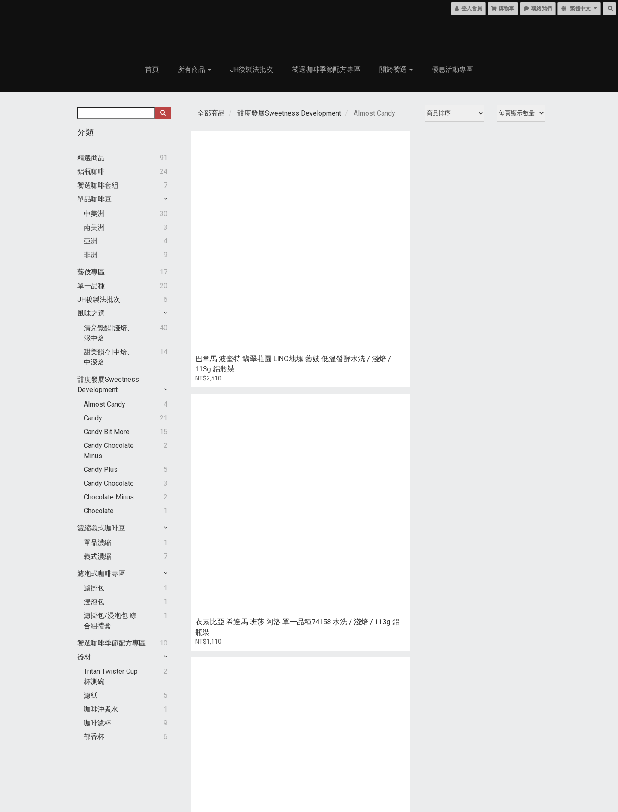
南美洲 (94, 227)
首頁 (152, 69)
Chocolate (99, 511)
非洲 (90, 255)
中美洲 (94, 214)
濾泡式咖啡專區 (101, 573)
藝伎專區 (91, 272)
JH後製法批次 (251, 69)
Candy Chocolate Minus (109, 450)
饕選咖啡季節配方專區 (326, 69)
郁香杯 (94, 737)
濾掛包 (94, 588)
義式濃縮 (97, 556)
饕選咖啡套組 (97, 185)
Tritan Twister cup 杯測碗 (111, 676)
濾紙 (90, 695)
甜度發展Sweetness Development (289, 113)
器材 (84, 657)
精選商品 (91, 158)
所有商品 (194, 69)
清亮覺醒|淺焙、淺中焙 (109, 333)
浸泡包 (94, 602)
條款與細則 (96, 795)
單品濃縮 (97, 542)
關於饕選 (396, 69)
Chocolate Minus (109, 497)
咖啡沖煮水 (101, 709)
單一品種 (91, 286)
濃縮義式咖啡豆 (101, 528)
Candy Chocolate (109, 483)
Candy (93, 418)
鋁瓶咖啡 (91, 171)
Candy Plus (101, 469)
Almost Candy (104, 404)
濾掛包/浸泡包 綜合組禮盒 (110, 620)
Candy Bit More (107, 432)
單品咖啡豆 (94, 199)
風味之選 (91, 313)
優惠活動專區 (452, 69)
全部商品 (211, 113)
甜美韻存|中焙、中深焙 (109, 357)
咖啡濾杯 (97, 723)
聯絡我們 (418, 780)
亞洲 (90, 241)
